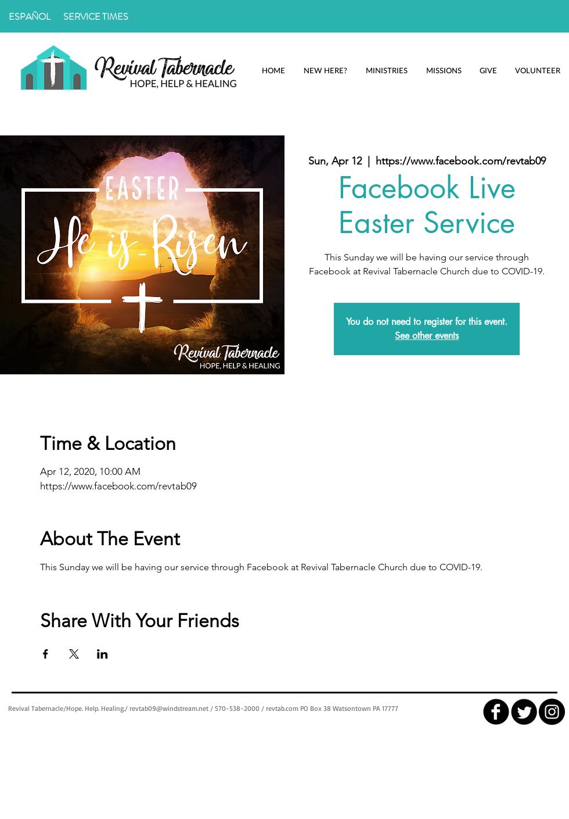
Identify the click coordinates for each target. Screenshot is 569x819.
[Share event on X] (74, 654)
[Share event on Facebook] (45, 654)
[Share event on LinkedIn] (102, 654)
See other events (427, 336)
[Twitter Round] (524, 712)
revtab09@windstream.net (168, 708)
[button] (325, 70)
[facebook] (496, 712)
